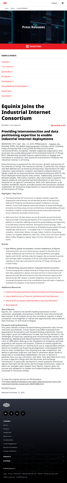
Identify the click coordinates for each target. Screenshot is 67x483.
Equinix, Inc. (54, 144)
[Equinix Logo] (5, 3)
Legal (5, 474)
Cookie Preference (21, 477)
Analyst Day (6, 91)
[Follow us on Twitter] (11, 413)
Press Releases (7, 66)
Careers (6, 429)
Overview (5, 62)
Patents (40, 474)
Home (6, 8)
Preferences (17, 474)
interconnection (33, 146)
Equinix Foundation (10, 447)
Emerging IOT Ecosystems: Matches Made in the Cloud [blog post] (31, 300)
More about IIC (12, 305)
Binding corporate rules (29, 474)
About (5, 425)
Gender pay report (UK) (51, 474)
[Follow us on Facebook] (23, 413)
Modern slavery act (9, 477)
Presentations (7, 81)
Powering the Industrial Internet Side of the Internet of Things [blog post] (34, 292)
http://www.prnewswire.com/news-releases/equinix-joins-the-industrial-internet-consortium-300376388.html (31, 382)
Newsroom (7, 436)
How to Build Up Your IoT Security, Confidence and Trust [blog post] (32, 296)
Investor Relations (9, 451)
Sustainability (8, 440)
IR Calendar (6, 76)
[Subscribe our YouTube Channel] (17, 413)
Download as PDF (58, 125)
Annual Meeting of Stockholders (14, 86)
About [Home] (12, 8)
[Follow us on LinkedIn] (5, 413)
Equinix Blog (6, 71)
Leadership (7, 432)
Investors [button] (33, 46)
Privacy (10, 474)
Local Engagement (10, 444)
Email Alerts (6, 96)
